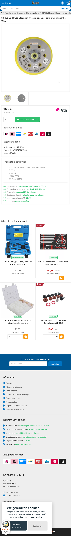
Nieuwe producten (12, 387)
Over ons (8, 383)
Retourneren (10, 390)
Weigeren (37, 526)
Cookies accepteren (17, 526)
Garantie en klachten (13, 409)
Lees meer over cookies (31, 517)
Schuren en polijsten (32, 13)
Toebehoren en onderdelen (14, 13)
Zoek (65, 9)
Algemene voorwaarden (15, 405)
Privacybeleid (10, 402)
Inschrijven (55, 364)
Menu (6, 2)
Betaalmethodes (11, 398)
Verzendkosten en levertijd (16, 394)
